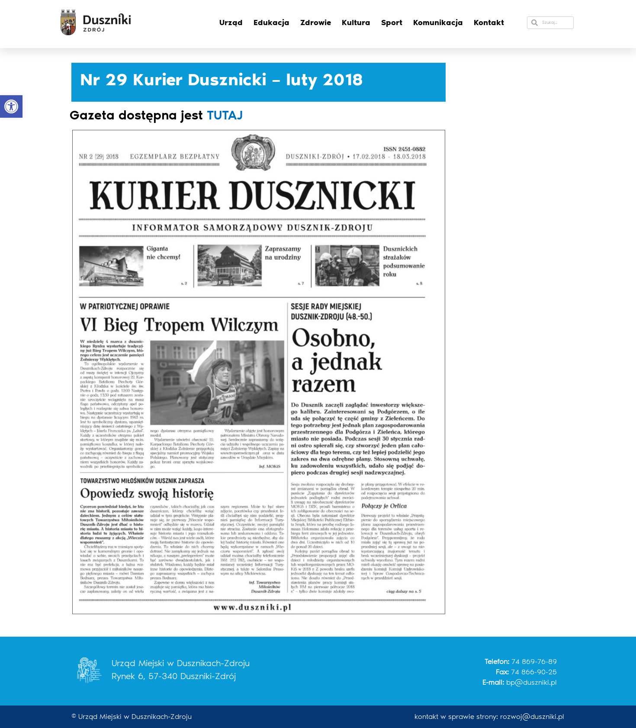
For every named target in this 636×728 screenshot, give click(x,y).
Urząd (231, 22)
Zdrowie (315, 22)
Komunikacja (438, 22)
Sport (391, 22)
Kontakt (489, 22)
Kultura (356, 22)
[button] (11, 106)
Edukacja (271, 22)
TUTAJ (225, 115)
